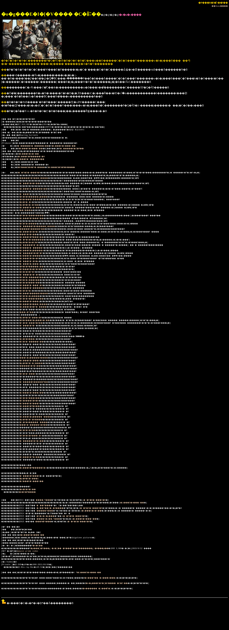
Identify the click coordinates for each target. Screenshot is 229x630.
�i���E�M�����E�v (37, 468)
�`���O (27, 194)
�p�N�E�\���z (33, 478)
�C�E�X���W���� (35, 215)
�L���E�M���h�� (35, 237)
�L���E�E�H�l (33, 232)
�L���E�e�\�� (32, 154)
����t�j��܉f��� (53, 519)
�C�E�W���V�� (33, 283)
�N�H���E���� (34, 199)
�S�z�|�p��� (50, 516)
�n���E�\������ (36, 288)
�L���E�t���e (33, 360)
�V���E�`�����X (35, 248)
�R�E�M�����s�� (35, 266)
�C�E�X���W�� (33, 398)
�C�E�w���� (31, 223)
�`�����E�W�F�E (35, 253)
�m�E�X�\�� (31, 489)
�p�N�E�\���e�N (34, 317)
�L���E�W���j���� (38, 304)
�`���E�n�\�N (33, 275)
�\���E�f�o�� (33, 457)
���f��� (48, 505)
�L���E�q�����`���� (40, 417)
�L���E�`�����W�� (34, 159)
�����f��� (50, 511)
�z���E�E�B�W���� (69, 167)
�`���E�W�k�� (33, 183)
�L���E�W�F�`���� (37, 307)
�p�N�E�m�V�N (32, 242)
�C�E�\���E (31, 374)
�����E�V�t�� (34, 366)
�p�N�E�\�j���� (35, 363)
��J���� (29, 210)
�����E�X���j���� (38, 178)
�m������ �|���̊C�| (111, 588)
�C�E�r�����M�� (35, 277)
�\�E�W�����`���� (38, 422)
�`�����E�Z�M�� (82, 148)
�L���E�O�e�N (33, 258)
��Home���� (220, 6)
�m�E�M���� (30, 492)
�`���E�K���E (33, 476)
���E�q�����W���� (38, 358)
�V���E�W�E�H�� (35, 269)
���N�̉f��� (48, 521)
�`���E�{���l (33, 264)
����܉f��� (48, 500)
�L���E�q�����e (35, 250)
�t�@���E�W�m (33, 401)
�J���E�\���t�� (35, 481)
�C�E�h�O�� (31, 430)
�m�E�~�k (29, 202)
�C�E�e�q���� (33, 296)
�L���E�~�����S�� (38, 189)
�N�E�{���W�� (33, 280)
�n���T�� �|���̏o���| (114, 578)
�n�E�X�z (29, 291)
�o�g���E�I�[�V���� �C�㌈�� (122, 583)
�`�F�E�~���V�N (32, 172)
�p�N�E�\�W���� (35, 419)
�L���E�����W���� (38, 293)
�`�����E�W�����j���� (42, 226)
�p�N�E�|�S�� (33, 205)
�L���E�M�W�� (33, 406)
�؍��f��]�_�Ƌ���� (55, 508)
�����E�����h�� (37, 229)
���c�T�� (30, 312)
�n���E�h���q (33, 301)
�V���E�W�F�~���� (35, 167)
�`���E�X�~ (31, 325)
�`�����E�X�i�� (35, 441)
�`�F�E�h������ (35, 240)
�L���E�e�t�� (33, 207)
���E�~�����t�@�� (38, 425)
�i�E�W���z (31, 339)
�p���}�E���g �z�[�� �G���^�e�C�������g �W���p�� (79, 548)
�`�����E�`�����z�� (36, 146)
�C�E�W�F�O (30, 272)
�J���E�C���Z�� (35, 393)
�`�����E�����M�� (38, 382)
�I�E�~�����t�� (35, 342)
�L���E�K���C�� (35, 218)
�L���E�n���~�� (72, 146)
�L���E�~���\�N (35, 285)
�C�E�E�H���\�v (34, 436)
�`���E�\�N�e (33, 261)
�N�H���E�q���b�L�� (39, 320)
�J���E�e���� (34, 256)
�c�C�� (42, 545)
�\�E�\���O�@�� (35, 323)
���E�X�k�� (31, 234)
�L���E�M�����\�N (35, 156)
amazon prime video (28, 551)
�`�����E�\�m (33, 245)
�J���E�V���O (33, 403)
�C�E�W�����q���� (38, 197)
